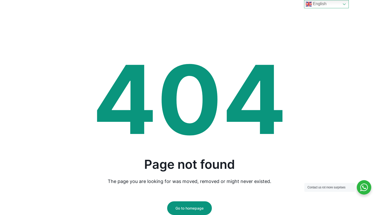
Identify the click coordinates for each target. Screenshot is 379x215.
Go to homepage (189, 208)
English (316, 4)
